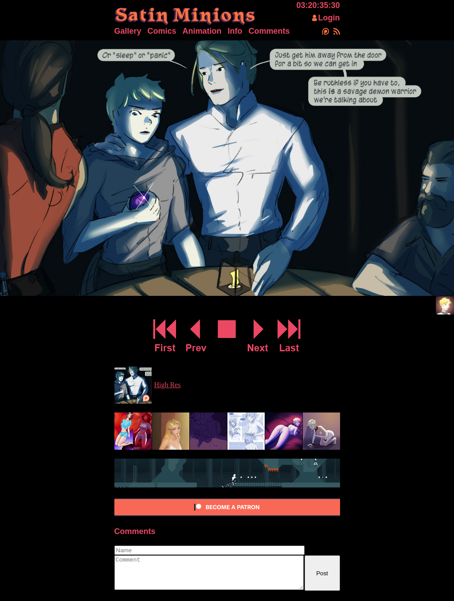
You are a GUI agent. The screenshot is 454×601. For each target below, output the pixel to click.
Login (329, 17)
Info (235, 31)
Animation (202, 31)
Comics (162, 31)
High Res (167, 385)
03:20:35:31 (318, 5)
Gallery (127, 31)
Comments (269, 31)
